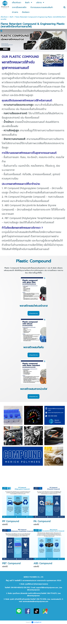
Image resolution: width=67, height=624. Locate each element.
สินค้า (11, 17)
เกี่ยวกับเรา (4, 17)
